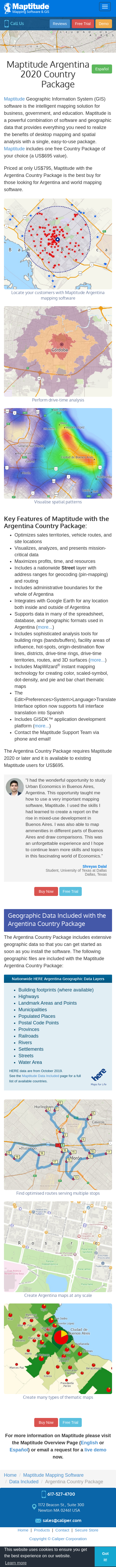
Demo (104, 24)
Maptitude (14, 99)
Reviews (60, 24)
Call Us (14, 23)
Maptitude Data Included (40, 1076)
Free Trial (83, 24)
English (89, 1442)
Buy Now (46, 891)
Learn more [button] (16, 1563)
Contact (62, 1530)
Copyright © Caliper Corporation (58, 1538)
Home (23, 1530)
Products (42, 1530)
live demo (96, 1449)
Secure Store (86, 1530)
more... (45, 627)
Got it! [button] (105, 1556)
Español (102, 69)
